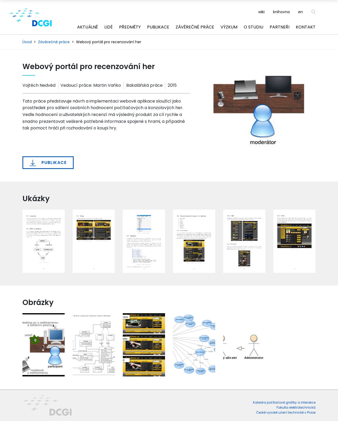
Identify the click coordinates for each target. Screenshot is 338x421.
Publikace (158, 27)
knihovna (281, 11)
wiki (261, 11)
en (300, 11)
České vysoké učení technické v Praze (286, 412)
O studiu (253, 27)
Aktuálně (87, 27)
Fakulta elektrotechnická (296, 407)
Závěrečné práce (195, 27)
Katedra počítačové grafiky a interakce (284, 402)
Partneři (279, 27)
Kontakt (306, 27)
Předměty (130, 27)
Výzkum (228, 27)
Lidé (108, 27)
